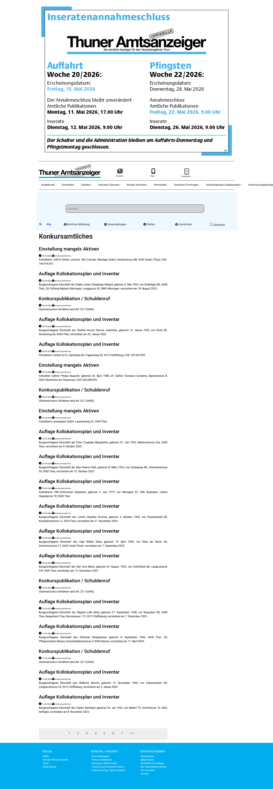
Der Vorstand (147, 770)
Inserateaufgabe (100, 756)
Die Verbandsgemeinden (154, 766)
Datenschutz (49, 766)
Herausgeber (147, 756)
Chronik (145, 773)
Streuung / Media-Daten (104, 763)
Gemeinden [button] (68, 184)
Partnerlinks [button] (160, 184)
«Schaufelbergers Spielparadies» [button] (223, 184)
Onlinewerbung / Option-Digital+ (108, 770)
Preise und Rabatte (102, 759)
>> (138, 734)
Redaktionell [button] (47, 184)
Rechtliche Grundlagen (152, 763)
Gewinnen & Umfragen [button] (186, 184)
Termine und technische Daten (108, 766)
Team (46, 763)
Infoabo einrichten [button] (137, 184)
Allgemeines (147, 759)
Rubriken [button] (86, 184)
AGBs (46, 756)
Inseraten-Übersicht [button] (108, 184)
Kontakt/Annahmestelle (55, 759)
